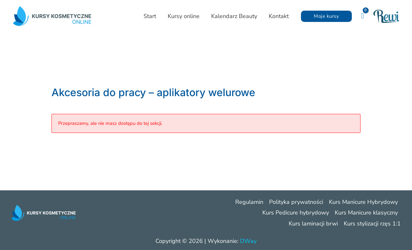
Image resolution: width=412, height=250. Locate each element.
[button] (326, 16)
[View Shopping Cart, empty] (362, 16)
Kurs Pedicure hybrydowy (295, 212)
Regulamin (249, 202)
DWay (248, 241)
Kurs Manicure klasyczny (366, 212)
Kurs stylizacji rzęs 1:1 (372, 223)
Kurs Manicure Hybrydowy (363, 202)
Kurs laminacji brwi (313, 223)
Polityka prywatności (296, 202)
